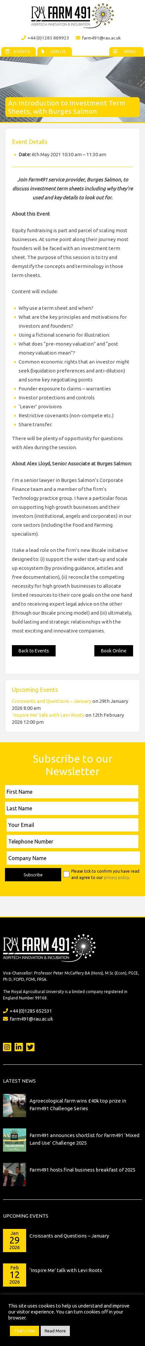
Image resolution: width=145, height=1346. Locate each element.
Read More (55, 1330)
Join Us (53, 51)
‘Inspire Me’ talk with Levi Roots (48, 715)
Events (17, 51)
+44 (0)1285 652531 (27, 1011)
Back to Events (34, 650)
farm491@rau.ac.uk (98, 37)
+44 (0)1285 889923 (45, 37)
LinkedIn (19, 1047)
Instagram (7, 1047)
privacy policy (116, 877)
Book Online (113, 650)
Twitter (30, 1047)
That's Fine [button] (24, 1330)
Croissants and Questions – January (51, 701)
